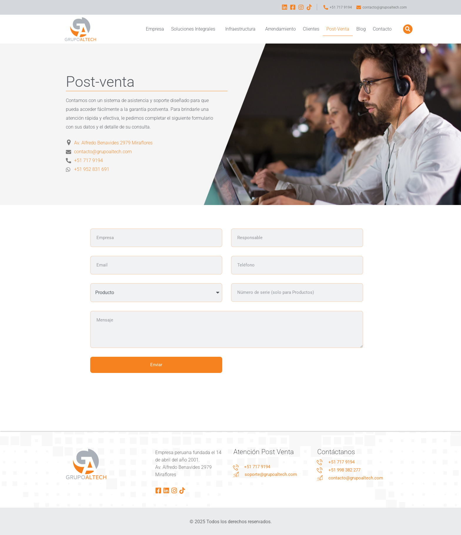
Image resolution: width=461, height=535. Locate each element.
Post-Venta (337, 29)
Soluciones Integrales (194, 29)
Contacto (382, 29)
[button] (407, 29)
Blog (361, 29)
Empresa (155, 29)
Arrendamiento (280, 29)
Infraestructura (241, 29)
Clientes (311, 29)
